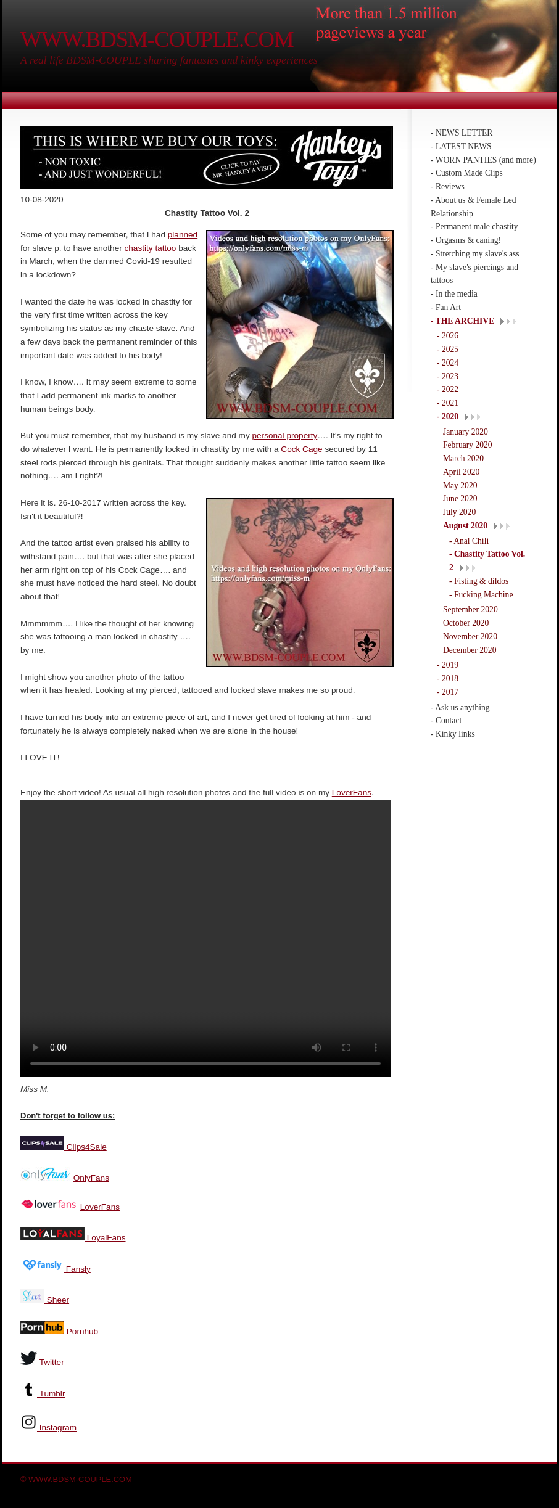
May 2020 (460, 485)
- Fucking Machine (481, 594)
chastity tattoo (150, 248)
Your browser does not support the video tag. (205, 938)
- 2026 (447, 335)
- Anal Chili (469, 541)
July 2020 (459, 512)
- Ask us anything (460, 707)
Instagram (58, 1426)
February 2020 (467, 444)
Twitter (51, 1361)
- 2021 (447, 403)
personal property (285, 435)
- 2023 (447, 376)
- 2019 (447, 665)
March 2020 (463, 458)
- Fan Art (446, 307)
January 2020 (465, 431)
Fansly (77, 1267)
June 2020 (460, 498)
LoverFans (351, 792)
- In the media (454, 293)
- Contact (446, 720)
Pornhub (81, 1330)
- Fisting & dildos (478, 581)
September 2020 (470, 609)
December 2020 (469, 650)
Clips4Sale (85, 1145)
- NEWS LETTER (461, 132)
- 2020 (447, 416)
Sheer (56, 1298)
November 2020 (470, 636)
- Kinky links (453, 734)
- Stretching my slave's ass (475, 253)
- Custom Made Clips (467, 173)
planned (182, 234)
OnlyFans (91, 1176)
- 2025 (447, 349)
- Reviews (448, 186)
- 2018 (447, 678)
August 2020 (465, 525)
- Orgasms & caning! (466, 240)
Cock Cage (301, 449)
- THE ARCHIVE (462, 321)
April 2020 (461, 472)
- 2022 (447, 389)
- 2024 (447, 362)
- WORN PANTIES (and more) (483, 160)
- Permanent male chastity (474, 226)
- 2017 (447, 692)
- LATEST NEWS (461, 146)
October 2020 (466, 623)
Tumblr (52, 1392)
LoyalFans (105, 1236)
